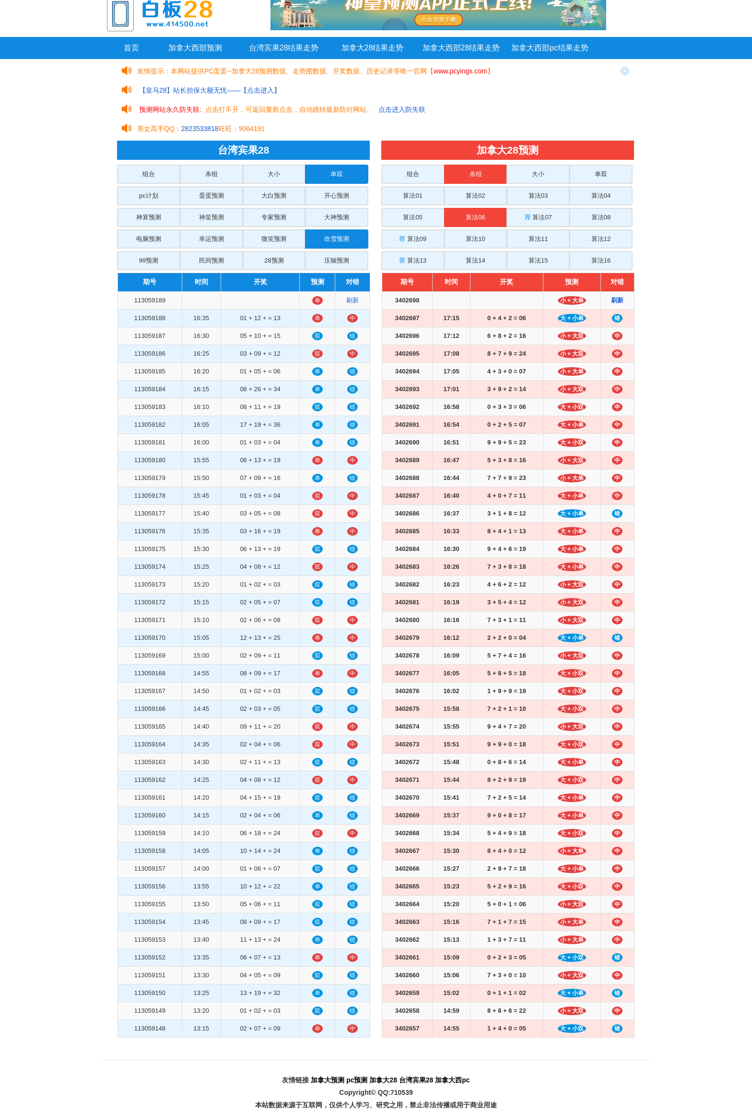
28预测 (273, 260)
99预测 (148, 260)
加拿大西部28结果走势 (461, 48)
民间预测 (211, 260)
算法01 (412, 195)
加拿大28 (383, 1080)
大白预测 (273, 195)
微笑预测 (273, 238)
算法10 (475, 238)
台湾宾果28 (416, 1080)
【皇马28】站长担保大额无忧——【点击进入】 (210, 90)
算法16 (601, 260)
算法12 (601, 238)
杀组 (211, 174)
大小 (274, 174)
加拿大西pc (452, 1080)
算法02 (475, 195)
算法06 (475, 217)
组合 (148, 174)
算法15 (538, 260)
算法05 (412, 217)
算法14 (475, 260)
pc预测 (356, 1080)
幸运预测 (211, 238)
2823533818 (200, 128)
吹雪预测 (336, 238)
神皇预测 (211, 217)
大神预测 (336, 217)
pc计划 (148, 195)
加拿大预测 (327, 1080)
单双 (336, 174)
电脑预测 (148, 238)
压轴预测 (336, 260)
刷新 (352, 300)
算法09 (412, 238)
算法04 (601, 195)
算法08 (601, 217)
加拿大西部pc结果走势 (549, 48)
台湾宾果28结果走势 (284, 48)
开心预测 (336, 195)
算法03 (538, 195)
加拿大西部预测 (195, 48)
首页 (131, 48)
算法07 (538, 217)
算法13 (412, 260)
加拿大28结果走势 (372, 48)
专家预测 (273, 217)
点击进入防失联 (401, 109)
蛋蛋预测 (211, 195)
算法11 (538, 238)
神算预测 (148, 217)
